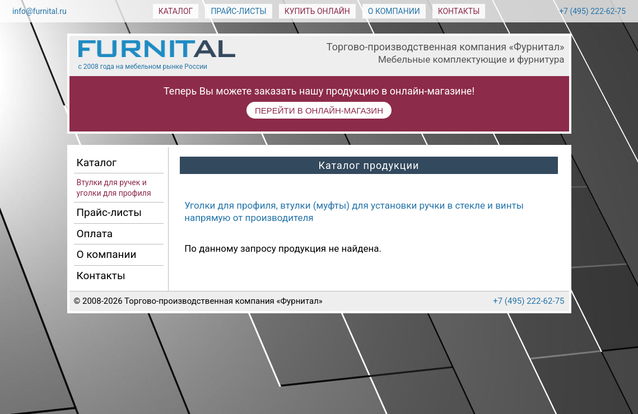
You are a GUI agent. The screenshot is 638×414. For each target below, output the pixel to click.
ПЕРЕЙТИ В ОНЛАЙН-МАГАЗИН (319, 110)
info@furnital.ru (39, 11)
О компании (394, 11)
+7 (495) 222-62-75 (592, 11)
